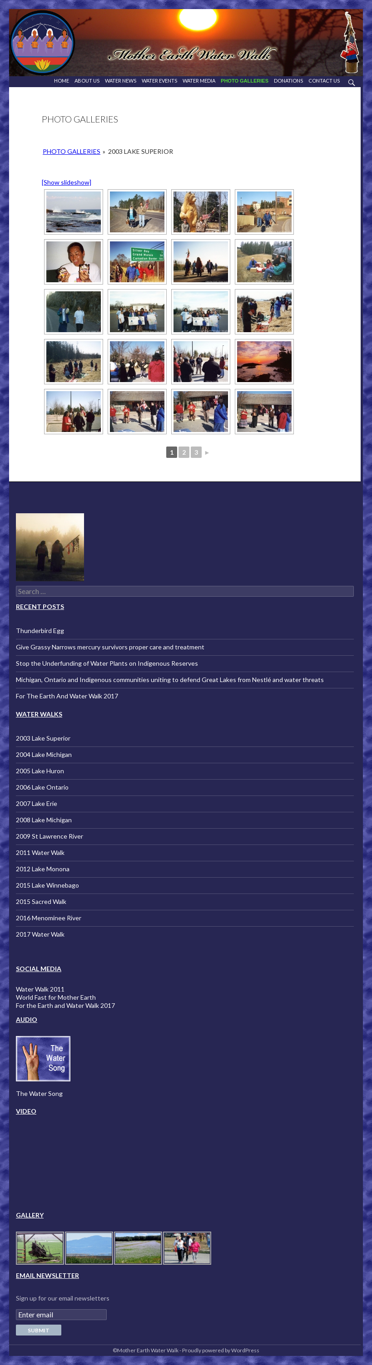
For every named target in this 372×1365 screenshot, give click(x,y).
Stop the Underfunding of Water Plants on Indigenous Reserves (107, 663)
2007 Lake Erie (36, 803)
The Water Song (39, 1093)
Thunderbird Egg (40, 630)
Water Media (199, 80)
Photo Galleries (244, 80)
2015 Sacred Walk (41, 901)
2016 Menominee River (48, 918)
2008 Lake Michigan (44, 820)
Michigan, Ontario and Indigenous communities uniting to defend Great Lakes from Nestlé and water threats (170, 679)
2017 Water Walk (40, 934)
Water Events (159, 80)
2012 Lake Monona (42, 869)
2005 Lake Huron (40, 771)
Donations (288, 80)
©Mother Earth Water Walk (146, 1350)
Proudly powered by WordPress (220, 1350)
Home (61, 80)
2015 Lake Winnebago (47, 885)
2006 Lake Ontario (42, 787)
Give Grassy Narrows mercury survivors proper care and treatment (110, 647)
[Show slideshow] (66, 182)
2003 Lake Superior (43, 738)
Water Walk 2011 (40, 989)
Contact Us (324, 80)
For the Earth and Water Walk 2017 (65, 1005)
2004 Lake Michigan (44, 754)
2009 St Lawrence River (49, 836)
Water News (120, 80)
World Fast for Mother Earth (56, 997)
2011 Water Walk (40, 852)
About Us (86, 80)
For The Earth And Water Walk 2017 (67, 696)
